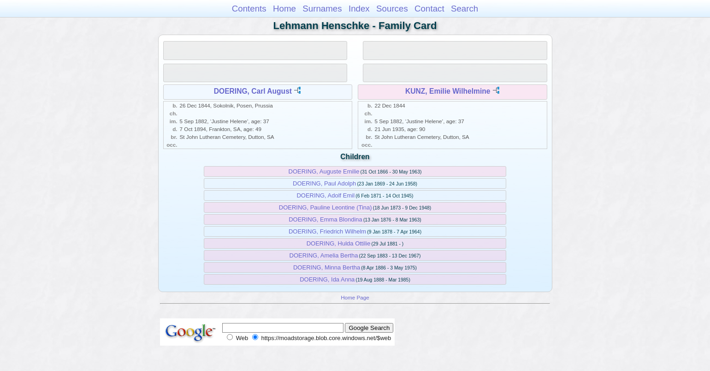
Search (464, 8)
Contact (429, 8)
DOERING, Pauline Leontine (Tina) (325, 207)
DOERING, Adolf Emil (325, 195)
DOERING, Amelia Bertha (324, 255)
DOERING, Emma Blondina (325, 219)
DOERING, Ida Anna (327, 279)
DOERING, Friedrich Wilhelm (327, 231)
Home (284, 8)
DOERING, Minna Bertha (326, 267)
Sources (392, 8)
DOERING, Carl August (253, 91)
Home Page (355, 297)
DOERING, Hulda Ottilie (339, 243)
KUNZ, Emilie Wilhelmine (447, 91)
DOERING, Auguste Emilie (324, 171)
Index (359, 8)
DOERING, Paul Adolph (324, 183)
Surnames (322, 8)
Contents (249, 8)
